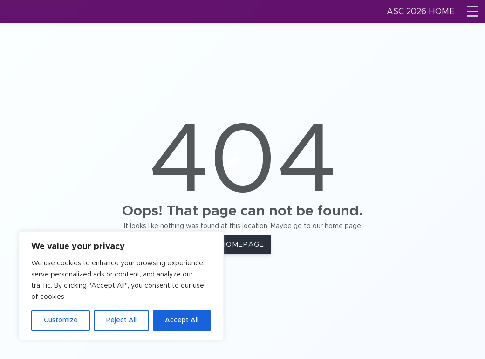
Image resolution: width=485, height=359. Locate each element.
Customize (61, 320)
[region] (121, 285)
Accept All (181, 320)
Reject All (121, 320)
